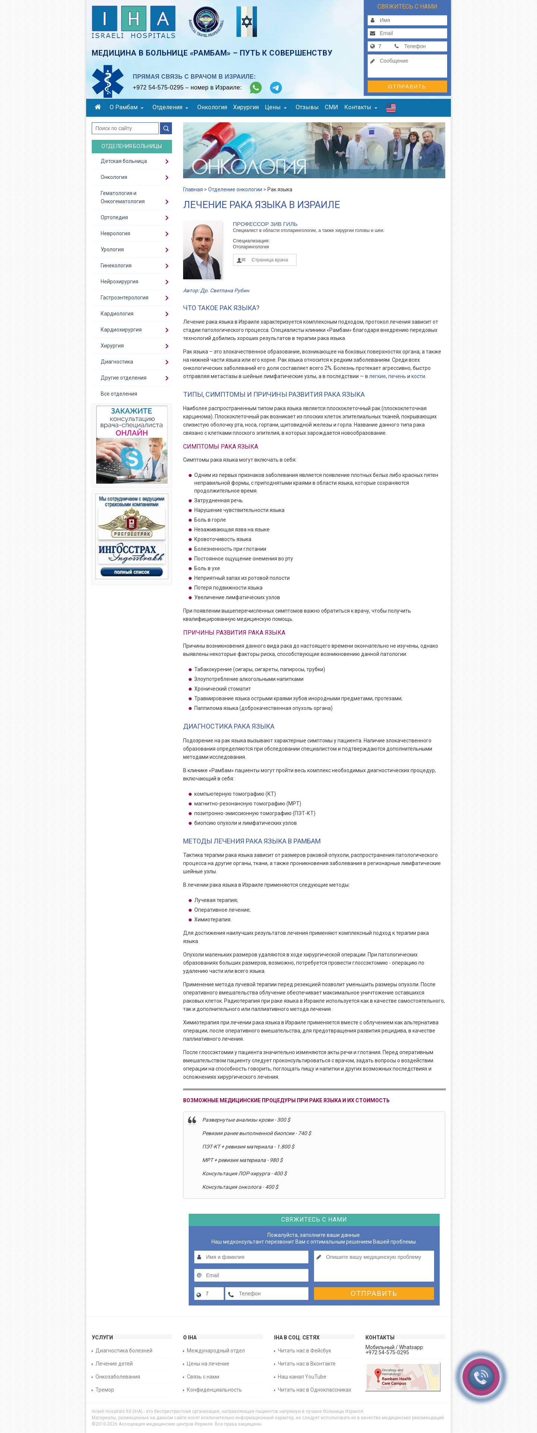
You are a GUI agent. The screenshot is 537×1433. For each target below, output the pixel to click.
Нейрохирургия (119, 282)
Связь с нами (203, 1377)
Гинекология (116, 265)
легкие (377, 376)
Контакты (360, 107)
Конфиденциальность (214, 1390)
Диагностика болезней (124, 1351)
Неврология (115, 233)
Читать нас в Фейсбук (304, 1351)
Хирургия (246, 107)
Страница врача (270, 260)
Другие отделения (124, 378)
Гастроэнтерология (124, 298)
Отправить (407, 86)
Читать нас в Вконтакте (307, 1364)
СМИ (331, 107)
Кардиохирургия (121, 330)
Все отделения (119, 394)
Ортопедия (114, 217)
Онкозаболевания (117, 1377)
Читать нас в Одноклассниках (314, 1390)
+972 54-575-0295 (158, 87)
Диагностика (117, 362)
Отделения (170, 107)
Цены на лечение (208, 1364)
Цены (276, 107)
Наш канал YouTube (302, 1377)
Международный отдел (216, 1351)
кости (418, 376)
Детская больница (124, 161)
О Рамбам (127, 107)
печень (397, 376)
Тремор (104, 1390)
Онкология (212, 107)
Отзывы (307, 107)
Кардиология (117, 314)
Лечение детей (114, 1364)
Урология (112, 249)
